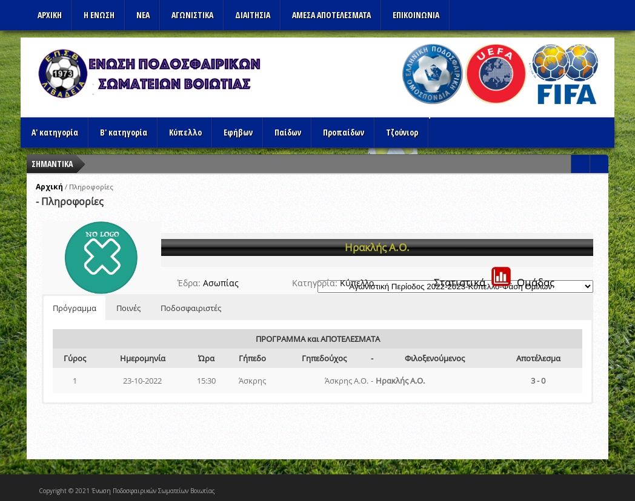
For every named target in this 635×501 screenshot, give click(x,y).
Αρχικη (50, 15)
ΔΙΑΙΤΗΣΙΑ (252, 15)
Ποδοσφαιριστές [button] (191, 308)
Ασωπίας (221, 283)
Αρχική (49, 187)
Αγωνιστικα (192, 15)
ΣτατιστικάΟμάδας (494, 282)
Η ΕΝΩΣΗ (99, 15)
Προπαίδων (343, 132)
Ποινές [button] (128, 308)
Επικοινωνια (416, 15)
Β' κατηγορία (123, 132)
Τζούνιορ (402, 132)
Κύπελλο (185, 132)
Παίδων (287, 132)
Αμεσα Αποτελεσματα (331, 15)
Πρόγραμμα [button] (74, 308)
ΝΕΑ (143, 15)
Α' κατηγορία (55, 132)
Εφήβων (238, 132)
